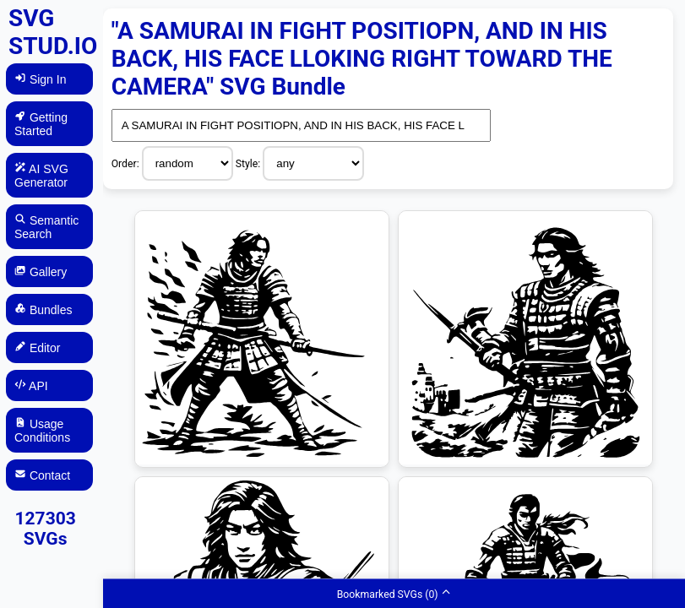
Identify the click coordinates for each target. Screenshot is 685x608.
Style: (250, 164)
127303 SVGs (45, 528)
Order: (126, 164)
